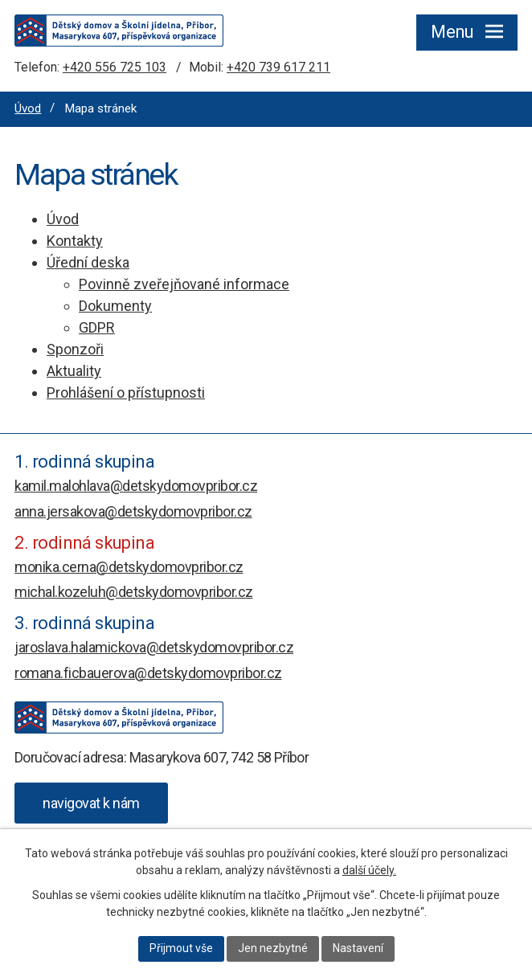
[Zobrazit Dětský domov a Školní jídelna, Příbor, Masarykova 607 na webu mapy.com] (91, 803)
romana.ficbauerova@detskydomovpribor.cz (148, 672)
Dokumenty (115, 305)
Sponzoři (75, 349)
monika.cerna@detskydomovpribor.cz (128, 566)
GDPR (97, 327)
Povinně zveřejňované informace (184, 284)
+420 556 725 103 (114, 67)
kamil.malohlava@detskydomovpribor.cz (135, 485)
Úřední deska (88, 262)
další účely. (369, 870)
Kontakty (75, 240)
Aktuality (74, 370)
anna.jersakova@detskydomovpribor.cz (133, 511)
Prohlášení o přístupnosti (126, 392)
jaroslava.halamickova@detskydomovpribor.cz (153, 647)
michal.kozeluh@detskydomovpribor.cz (133, 591)
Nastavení (358, 948)
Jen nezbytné (273, 948)
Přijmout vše (181, 948)
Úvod (27, 108)
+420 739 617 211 (278, 67)
